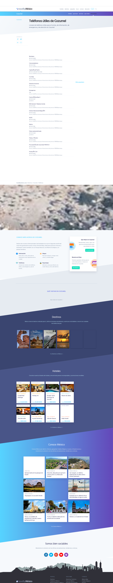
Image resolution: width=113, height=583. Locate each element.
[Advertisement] (86, 107)
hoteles (61, 9)
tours (77, 9)
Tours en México (70, 581)
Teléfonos (19, 19)
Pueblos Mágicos (86, 581)
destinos (67, 9)
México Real (85, 579)
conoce (82, 9)
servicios (81, 14)
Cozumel (19, 13)
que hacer (75, 14)
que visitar (87, 14)
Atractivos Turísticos (71, 579)
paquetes (72, 9)
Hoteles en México (55, 581)
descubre (87, 9)
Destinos (30, 183)
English (92, 9)
